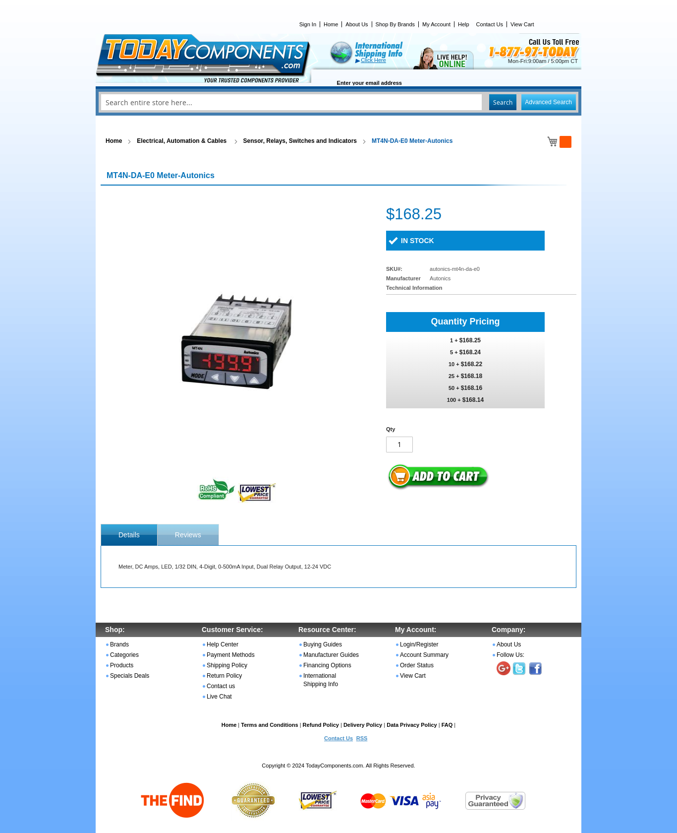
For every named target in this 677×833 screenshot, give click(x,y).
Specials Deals (129, 675)
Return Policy (224, 675)
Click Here (373, 60)
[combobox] (338, 102)
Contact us (221, 686)
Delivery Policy (362, 725)
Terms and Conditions (269, 725)
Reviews (188, 535)
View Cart (522, 24)
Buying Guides (322, 644)
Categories (124, 654)
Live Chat (219, 696)
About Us (356, 24)
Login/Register (419, 644)
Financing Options (327, 665)
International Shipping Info (320, 680)
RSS (362, 738)
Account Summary (424, 654)
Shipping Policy (227, 665)
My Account (436, 24)
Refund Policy (321, 725)
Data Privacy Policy (412, 725)
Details (129, 535)
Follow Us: (510, 654)
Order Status (417, 665)
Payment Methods (231, 654)
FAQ (447, 725)
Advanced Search (548, 102)
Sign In (307, 24)
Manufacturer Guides (331, 654)
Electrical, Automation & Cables (182, 140)
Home (331, 24)
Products (121, 665)
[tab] (129, 535)
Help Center (222, 644)
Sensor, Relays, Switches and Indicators (300, 140)
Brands (119, 644)
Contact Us (489, 24)
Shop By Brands (395, 24)
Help (463, 24)
